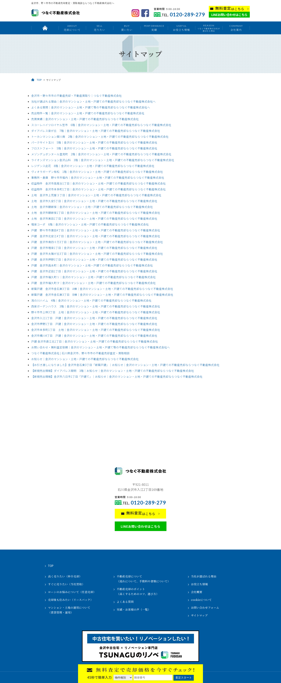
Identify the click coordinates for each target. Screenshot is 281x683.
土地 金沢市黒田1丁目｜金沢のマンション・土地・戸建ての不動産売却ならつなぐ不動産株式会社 (94, 218)
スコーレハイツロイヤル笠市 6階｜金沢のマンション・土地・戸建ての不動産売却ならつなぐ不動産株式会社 (101, 125)
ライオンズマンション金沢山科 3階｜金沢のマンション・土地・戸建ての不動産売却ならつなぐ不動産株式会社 (102, 160)
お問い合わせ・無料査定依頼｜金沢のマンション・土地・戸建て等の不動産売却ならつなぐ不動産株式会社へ (100, 347)
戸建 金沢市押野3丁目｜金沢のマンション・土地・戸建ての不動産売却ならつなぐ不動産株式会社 (94, 259)
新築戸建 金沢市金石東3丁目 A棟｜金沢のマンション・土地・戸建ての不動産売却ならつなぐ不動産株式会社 (102, 289)
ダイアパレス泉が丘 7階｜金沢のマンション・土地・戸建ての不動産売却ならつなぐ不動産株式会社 (95, 131)
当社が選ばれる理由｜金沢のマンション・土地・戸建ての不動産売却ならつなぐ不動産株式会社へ (93, 101)
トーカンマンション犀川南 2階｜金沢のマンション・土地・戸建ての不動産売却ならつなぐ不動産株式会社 (100, 137)
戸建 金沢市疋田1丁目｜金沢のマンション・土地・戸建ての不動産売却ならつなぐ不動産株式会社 (94, 271)
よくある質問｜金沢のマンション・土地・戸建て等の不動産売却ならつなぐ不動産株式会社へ (90, 107)
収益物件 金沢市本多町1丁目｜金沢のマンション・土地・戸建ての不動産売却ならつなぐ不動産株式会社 (98, 189)
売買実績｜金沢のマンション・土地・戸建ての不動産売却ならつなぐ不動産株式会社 (85, 119)
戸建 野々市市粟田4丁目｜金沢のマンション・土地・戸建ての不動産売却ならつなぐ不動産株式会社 (95, 230)
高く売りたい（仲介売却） (65, 576)
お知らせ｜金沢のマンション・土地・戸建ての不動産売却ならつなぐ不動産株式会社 (85, 359)
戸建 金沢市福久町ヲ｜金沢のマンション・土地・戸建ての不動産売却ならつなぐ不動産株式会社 (93, 283)
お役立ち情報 (181, 28)
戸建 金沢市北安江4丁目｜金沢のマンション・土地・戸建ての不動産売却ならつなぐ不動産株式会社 (95, 236)
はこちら (229, 8)
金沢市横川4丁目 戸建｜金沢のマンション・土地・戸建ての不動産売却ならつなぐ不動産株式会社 (94, 336)
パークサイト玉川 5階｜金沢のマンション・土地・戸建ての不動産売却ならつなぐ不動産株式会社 (94, 142)
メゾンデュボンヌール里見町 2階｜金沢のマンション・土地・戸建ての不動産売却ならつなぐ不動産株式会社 (101, 154)
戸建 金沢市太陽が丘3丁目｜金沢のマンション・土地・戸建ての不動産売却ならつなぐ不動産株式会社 (97, 254)
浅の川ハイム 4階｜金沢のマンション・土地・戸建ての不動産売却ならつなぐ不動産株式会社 (91, 300)
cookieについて (201, 600)
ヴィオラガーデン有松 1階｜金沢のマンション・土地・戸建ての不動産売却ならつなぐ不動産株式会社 (97, 172)
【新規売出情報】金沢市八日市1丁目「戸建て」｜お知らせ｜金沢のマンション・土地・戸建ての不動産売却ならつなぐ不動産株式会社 (117, 376)
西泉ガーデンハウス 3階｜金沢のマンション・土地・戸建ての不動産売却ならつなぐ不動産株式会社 (95, 306)
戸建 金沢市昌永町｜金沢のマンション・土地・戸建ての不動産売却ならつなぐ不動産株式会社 (92, 265)
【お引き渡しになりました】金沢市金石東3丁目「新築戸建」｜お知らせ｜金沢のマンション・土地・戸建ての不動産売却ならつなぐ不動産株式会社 (125, 365)
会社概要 (196, 592)
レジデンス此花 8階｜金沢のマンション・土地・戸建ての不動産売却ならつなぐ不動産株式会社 (92, 166)
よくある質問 (125, 602)
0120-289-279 (187, 14)
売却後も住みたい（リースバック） (70, 600)
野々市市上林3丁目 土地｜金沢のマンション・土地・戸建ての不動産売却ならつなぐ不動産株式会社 (95, 312)
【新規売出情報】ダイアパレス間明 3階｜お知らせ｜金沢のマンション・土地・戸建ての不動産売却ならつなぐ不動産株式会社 (112, 371)
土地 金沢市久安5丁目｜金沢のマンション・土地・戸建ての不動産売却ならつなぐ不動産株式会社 (94, 201)
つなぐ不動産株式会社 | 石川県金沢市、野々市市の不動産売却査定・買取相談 (80, 353)
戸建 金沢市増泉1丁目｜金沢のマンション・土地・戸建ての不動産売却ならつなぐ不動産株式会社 (94, 248)
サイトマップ (199, 615)
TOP (39, 80)
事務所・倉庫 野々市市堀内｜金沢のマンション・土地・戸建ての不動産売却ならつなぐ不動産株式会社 (97, 177)
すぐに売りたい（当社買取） (66, 584)
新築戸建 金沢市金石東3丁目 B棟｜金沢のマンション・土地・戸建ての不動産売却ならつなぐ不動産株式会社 (102, 295)
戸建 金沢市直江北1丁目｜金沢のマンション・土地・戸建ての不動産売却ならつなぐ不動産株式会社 (94, 341)
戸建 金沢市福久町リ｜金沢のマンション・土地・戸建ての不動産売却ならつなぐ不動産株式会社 (93, 277)
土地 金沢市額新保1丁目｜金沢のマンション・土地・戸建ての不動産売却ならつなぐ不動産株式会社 (95, 213)
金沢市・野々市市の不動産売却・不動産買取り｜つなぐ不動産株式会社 (76, 96)
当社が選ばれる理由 (204, 576)
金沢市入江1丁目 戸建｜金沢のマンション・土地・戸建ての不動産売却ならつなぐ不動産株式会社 (94, 318)
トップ (45, 27)
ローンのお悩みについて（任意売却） (72, 592)
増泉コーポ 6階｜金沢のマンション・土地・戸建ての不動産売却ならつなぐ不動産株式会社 (90, 224)
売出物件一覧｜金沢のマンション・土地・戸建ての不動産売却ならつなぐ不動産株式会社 (87, 113)
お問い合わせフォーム (205, 607)
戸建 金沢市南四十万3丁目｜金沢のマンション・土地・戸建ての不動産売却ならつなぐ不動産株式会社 (97, 242)
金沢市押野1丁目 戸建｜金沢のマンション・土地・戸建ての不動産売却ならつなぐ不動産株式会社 (94, 324)
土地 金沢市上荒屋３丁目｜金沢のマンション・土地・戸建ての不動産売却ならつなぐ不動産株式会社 (96, 195)
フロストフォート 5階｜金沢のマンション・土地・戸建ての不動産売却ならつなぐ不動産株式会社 (94, 148)
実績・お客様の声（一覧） (134, 609)
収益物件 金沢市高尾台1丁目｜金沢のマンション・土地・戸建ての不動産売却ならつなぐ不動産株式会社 (98, 183)
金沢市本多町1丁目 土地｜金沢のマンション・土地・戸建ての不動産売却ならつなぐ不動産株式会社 (95, 330)
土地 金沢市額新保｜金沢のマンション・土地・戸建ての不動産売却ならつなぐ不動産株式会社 (92, 207)
